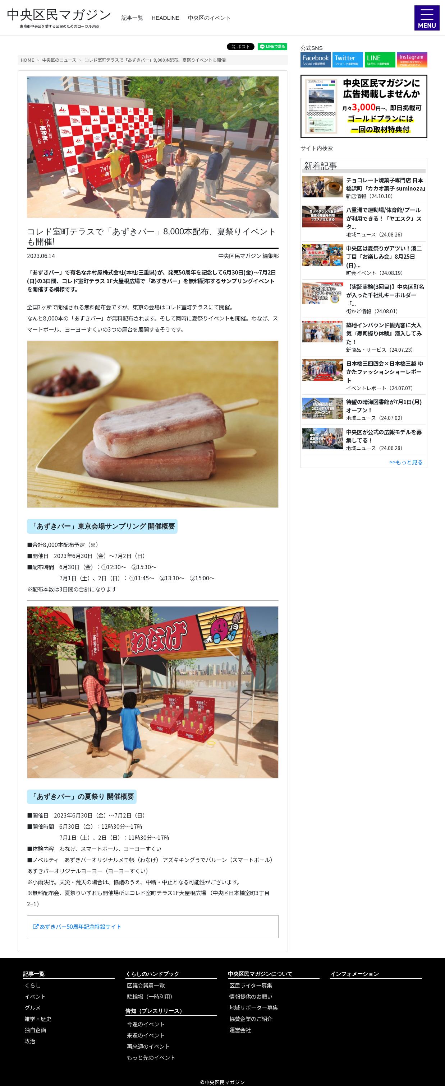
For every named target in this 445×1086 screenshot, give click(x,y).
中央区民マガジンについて (260, 974)
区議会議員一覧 (146, 985)
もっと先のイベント (151, 1057)
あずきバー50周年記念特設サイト (77, 926)
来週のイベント (146, 1035)
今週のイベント (146, 1024)
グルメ (32, 1007)
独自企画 (35, 1030)
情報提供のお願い (250, 996)
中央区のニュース (59, 60)
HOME (27, 60)
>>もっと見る (406, 462)
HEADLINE (165, 18)
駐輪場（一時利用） (151, 996)
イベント (35, 996)
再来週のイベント (148, 1046)
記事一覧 (132, 18)
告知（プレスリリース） (155, 1011)
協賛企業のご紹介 (250, 1018)
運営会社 (240, 1030)
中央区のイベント (209, 18)
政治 (29, 1041)
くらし (32, 985)
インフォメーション (354, 974)
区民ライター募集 (250, 985)
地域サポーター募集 (253, 1007)
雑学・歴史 (37, 1018)
